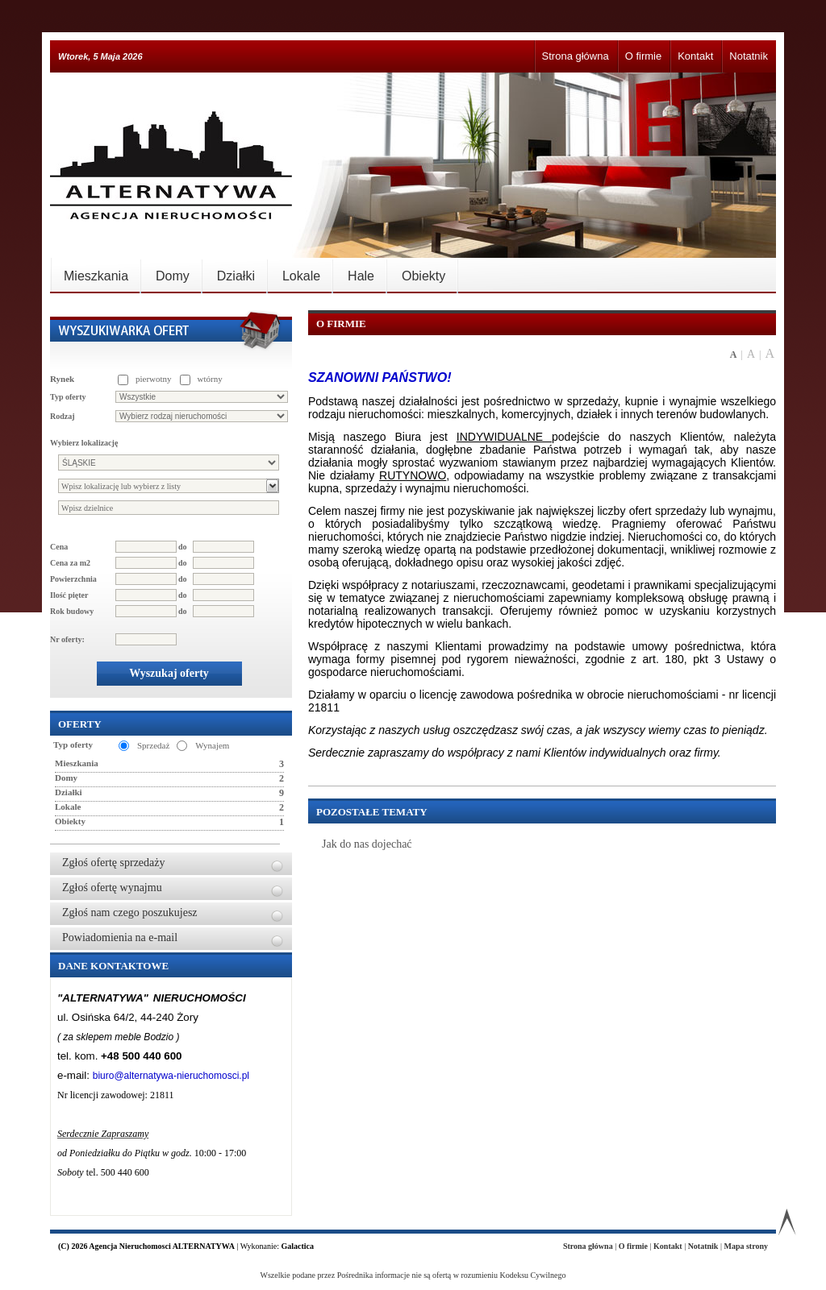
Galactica (298, 1246)
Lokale (301, 276)
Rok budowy (72, 611)
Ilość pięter (69, 595)
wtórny (210, 379)
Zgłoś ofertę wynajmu (112, 887)
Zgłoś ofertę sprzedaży (113, 863)
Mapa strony (746, 1246)
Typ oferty (68, 396)
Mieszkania (96, 276)
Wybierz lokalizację (84, 442)
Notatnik (748, 56)
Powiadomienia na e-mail (119, 937)
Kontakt (695, 56)
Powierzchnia (73, 578)
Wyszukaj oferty (169, 673)
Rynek (62, 379)
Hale (361, 276)
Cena (59, 546)
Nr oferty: (67, 639)
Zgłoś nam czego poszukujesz (130, 912)
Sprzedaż (153, 745)
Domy (173, 276)
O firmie (643, 56)
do (182, 546)
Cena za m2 (70, 562)
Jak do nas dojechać (367, 844)
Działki (236, 276)
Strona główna (575, 56)
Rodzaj (62, 416)
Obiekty (423, 276)
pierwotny (154, 379)
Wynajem (212, 745)
